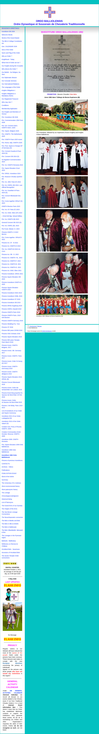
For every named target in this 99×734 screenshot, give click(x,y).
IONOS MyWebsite (47, 331)
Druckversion (32, 326)
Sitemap (39, 326)
